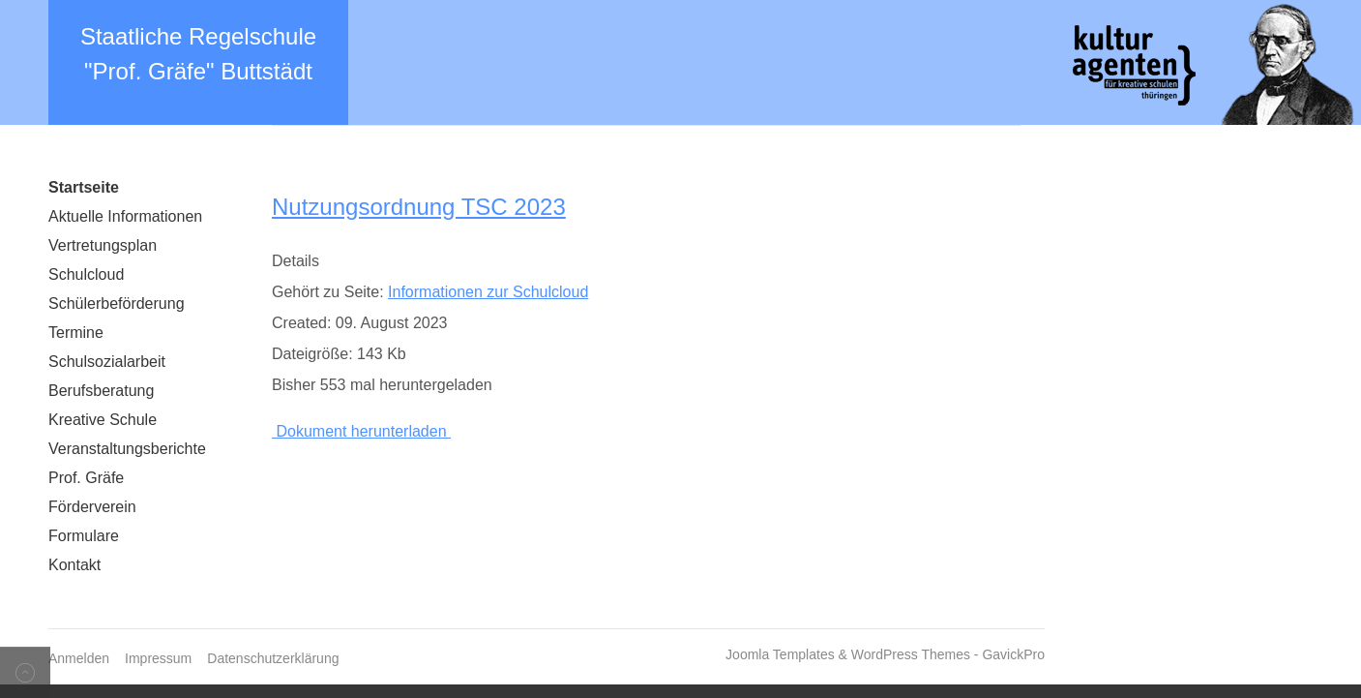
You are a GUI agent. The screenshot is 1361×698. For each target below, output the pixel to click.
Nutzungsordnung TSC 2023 (419, 207)
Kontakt (74, 565)
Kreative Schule (102, 419)
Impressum (158, 658)
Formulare (83, 536)
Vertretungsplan (102, 245)
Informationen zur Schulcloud (488, 292)
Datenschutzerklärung (273, 658)
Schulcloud (86, 274)
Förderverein (92, 507)
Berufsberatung (101, 390)
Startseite (83, 187)
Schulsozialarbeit (106, 361)
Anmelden (78, 658)
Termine (76, 332)
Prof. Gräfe (86, 478)
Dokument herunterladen (361, 431)
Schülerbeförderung (116, 303)
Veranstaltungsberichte (127, 448)
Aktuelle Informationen (125, 216)
